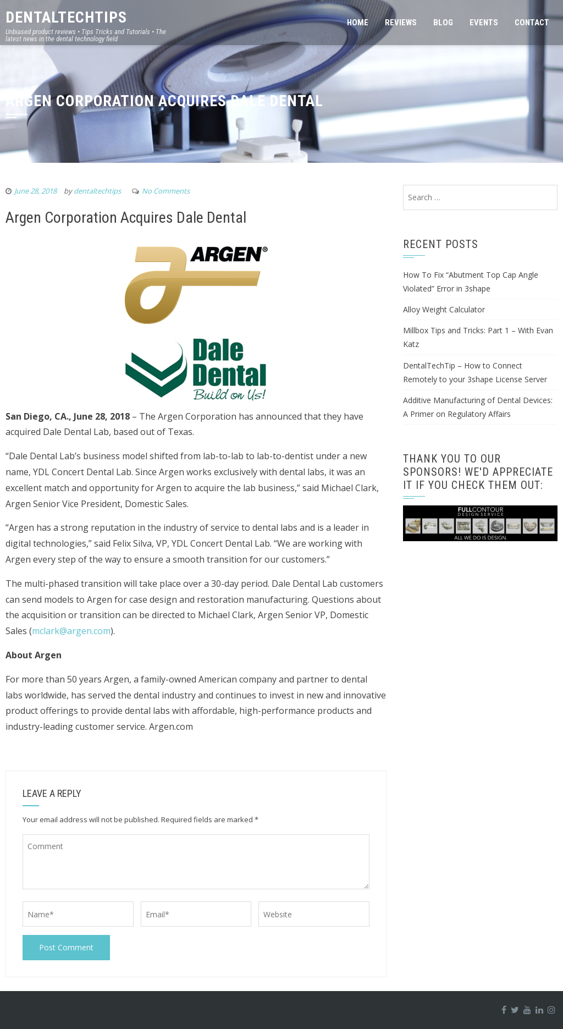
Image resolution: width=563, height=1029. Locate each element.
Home (357, 22)
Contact (532, 22)
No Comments (166, 191)
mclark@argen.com (71, 631)
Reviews (401, 22)
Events (484, 22)
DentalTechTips (66, 17)
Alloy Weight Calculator (444, 309)
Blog (443, 22)
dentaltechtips (97, 191)
